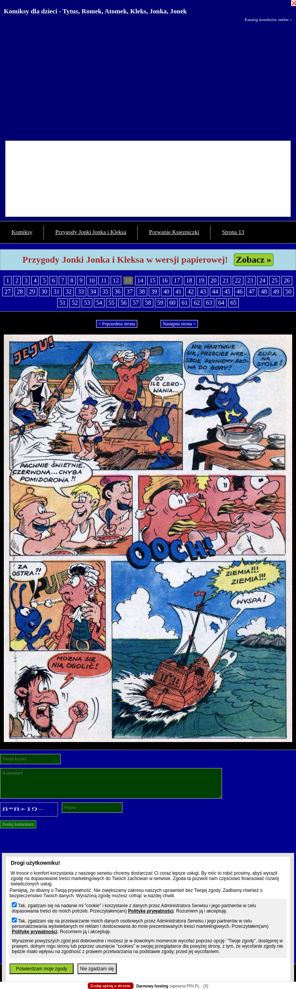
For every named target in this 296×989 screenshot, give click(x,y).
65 (233, 302)
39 (154, 291)
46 (239, 291)
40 (166, 291)
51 (63, 302)
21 (226, 280)
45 (227, 291)
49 (276, 291)
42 (191, 291)
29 (32, 291)
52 (75, 302)
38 (142, 291)
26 (287, 280)
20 (214, 280)
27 (8, 291)
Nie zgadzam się (97, 968)
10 (91, 280)
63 (209, 302)
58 (148, 302)
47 (252, 291)
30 (44, 291)
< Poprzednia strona (116, 323)
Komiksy (21, 232)
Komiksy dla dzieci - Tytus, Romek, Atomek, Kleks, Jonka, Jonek (95, 11)
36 (117, 291)
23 (250, 280)
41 (178, 291)
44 (215, 291)
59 (160, 302)
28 (20, 291)
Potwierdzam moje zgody (41, 968)
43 (203, 291)
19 (201, 280)
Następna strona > (179, 323)
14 (140, 280)
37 (130, 291)
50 (288, 291)
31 (56, 291)
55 (111, 302)
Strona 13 (233, 232)
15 (153, 280)
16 (165, 280)
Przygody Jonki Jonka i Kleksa (90, 232)
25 (275, 280)
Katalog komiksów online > (268, 19)
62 (197, 302)
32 (69, 291)
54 (99, 302)
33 (81, 291)
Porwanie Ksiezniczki (174, 232)
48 (264, 291)
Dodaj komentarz (18, 824)
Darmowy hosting (152, 986)
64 (221, 302)
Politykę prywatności (151, 911)
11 (103, 280)
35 (105, 291)
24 (262, 280)
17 (177, 280)
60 (172, 302)
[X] (205, 986)
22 (238, 280)
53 (87, 302)
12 (116, 280)
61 (185, 302)
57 (136, 302)
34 (93, 291)
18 (189, 280)
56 (124, 302)
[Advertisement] (148, 79)
